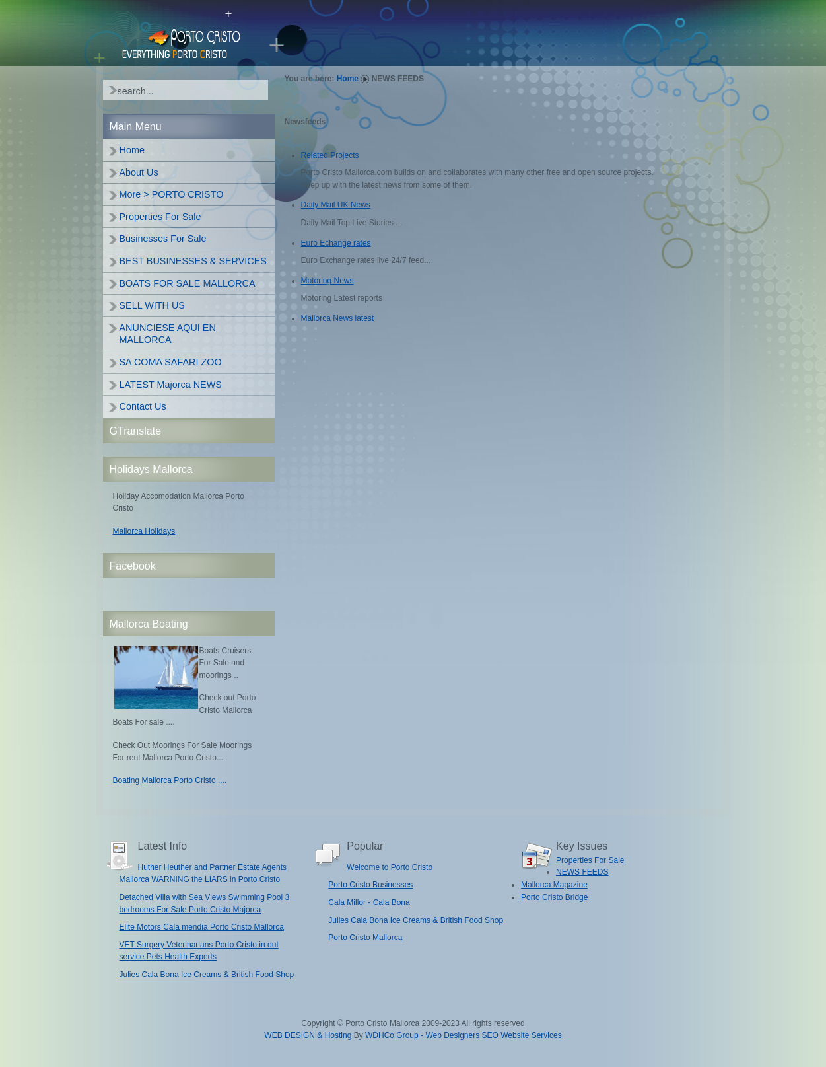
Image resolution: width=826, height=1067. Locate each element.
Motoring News (327, 280)
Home (348, 78)
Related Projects (330, 155)
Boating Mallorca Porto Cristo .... (170, 780)
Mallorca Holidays (144, 531)
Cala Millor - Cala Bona (368, 902)
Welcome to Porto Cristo (389, 867)
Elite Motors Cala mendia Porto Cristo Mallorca (202, 927)
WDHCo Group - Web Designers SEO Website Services (463, 1035)
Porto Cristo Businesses (370, 884)
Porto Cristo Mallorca (365, 937)
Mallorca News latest (337, 318)
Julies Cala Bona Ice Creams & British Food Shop (207, 974)
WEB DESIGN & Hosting (307, 1035)
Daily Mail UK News (335, 204)
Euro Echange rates (336, 243)
